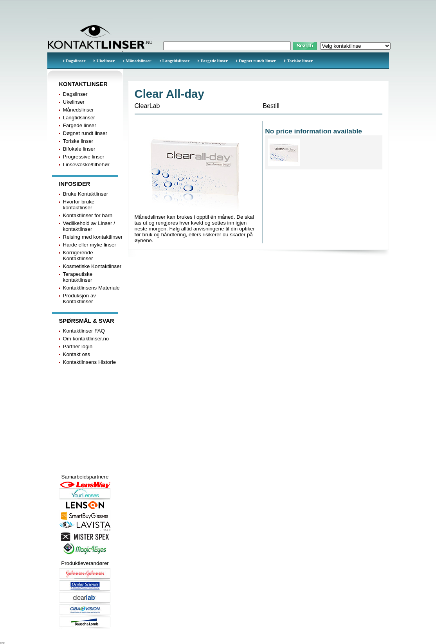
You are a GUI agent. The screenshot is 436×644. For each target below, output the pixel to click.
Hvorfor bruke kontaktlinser (79, 204)
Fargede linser (214, 60)
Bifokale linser (79, 149)
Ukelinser (105, 60)
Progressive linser (83, 157)
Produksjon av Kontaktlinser (79, 298)
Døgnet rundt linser (257, 60)
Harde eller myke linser (89, 245)
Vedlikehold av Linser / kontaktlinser (89, 226)
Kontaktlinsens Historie (89, 362)
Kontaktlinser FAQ (84, 331)
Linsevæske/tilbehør (86, 164)
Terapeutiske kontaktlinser (78, 277)
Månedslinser (138, 60)
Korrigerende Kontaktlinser (78, 255)
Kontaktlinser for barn (88, 215)
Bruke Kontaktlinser (85, 194)
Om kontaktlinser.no (86, 339)
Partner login (78, 346)
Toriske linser (300, 60)
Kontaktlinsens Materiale (91, 288)
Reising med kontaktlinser (93, 237)
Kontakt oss (76, 354)
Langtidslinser (176, 60)
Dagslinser (76, 60)
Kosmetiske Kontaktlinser (92, 266)
